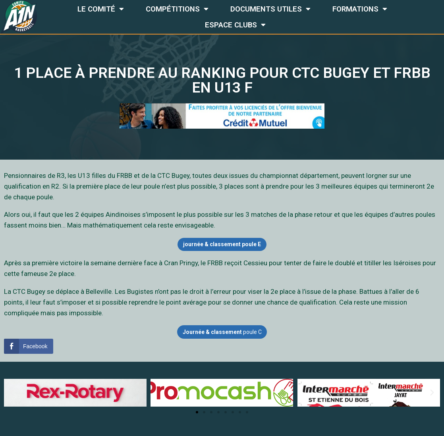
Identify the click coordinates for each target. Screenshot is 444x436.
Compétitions (177, 9)
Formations (359, 9)
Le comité (100, 9)
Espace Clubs (235, 25)
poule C (222, 332)
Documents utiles (270, 9)
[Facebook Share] (28, 346)
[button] (197, 412)
